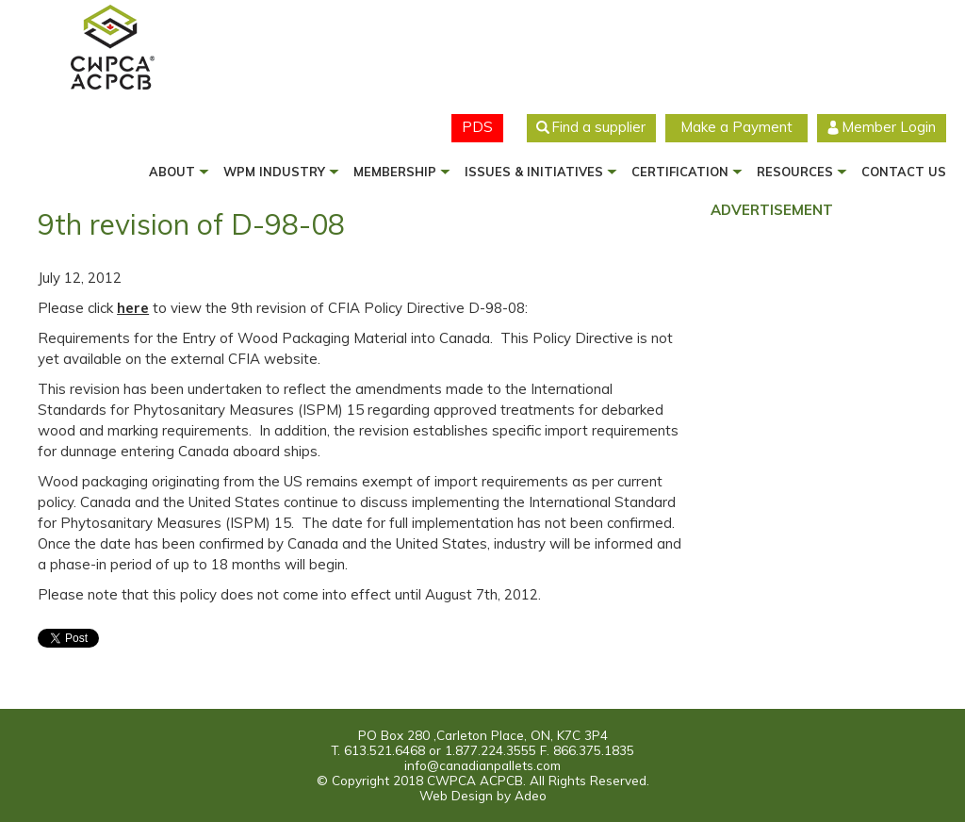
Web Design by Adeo (483, 795)
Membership (394, 171)
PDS (477, 127)
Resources (795, 171)
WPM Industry (274, 171)
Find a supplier (598, 127)
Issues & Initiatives (534, 171)
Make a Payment (736, 127)
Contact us (903, 171)
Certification (679, 171)
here (133, 308)
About (172, 171)
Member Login (889, 127)
